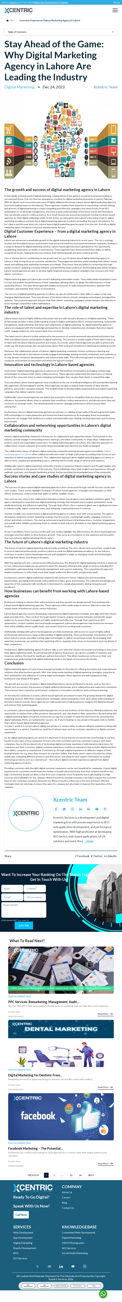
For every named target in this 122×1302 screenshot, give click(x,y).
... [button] (62, 1176)
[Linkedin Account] (61, 1267)
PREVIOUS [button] (33, 1176)
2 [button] (54, 1176)
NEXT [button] (91, 1176)
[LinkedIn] (80, 809)
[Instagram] (72, 809)
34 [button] (80, 1176)
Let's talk (24, 926)
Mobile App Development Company (53, 2)
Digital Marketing (19, 997)
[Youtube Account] (73, 1267)
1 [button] (46, 1176)
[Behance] (89, 809)
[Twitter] (64, 809)
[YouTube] (97, 809)
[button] (115, 10)
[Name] (103, 1294)
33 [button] (71, 1176)
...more (89, 841)
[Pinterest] (105, 809)
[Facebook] (56, 809)
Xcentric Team (106, 87)
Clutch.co (16, 2)
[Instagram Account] (85, 1267)
